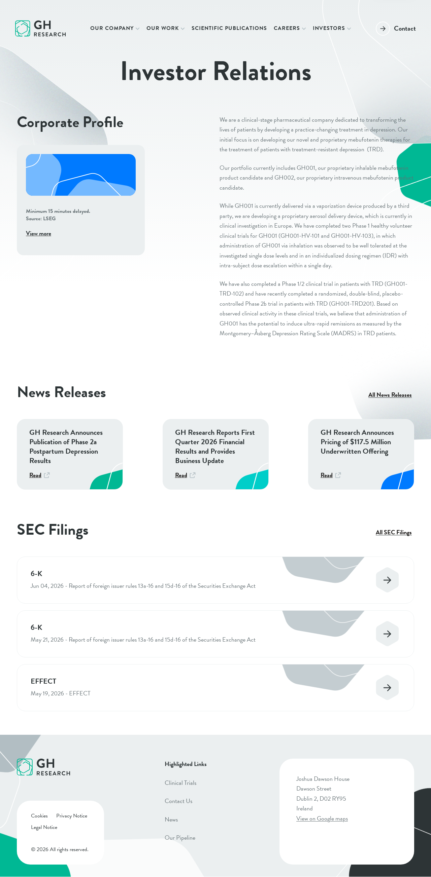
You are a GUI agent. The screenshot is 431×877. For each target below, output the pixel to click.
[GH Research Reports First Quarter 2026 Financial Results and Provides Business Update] (216, 454)
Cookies (39, 816)
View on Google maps (322, 818)
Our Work (162, 28)
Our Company (112, 28)
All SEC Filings (394, 532)
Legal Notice (44, 827)
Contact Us (178, 800)
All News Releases (390, 395)
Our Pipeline (180, 837)
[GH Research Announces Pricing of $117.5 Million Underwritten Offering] (361, 454)
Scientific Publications (229, 28)
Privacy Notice (71, 816)
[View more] (81, 200)
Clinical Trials (180, 782)
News (171, 819)
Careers (287, 28)
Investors (329, 28)
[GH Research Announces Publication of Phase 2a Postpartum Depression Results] (70, 454)
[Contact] (396, 28)
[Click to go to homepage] (40, 28)
